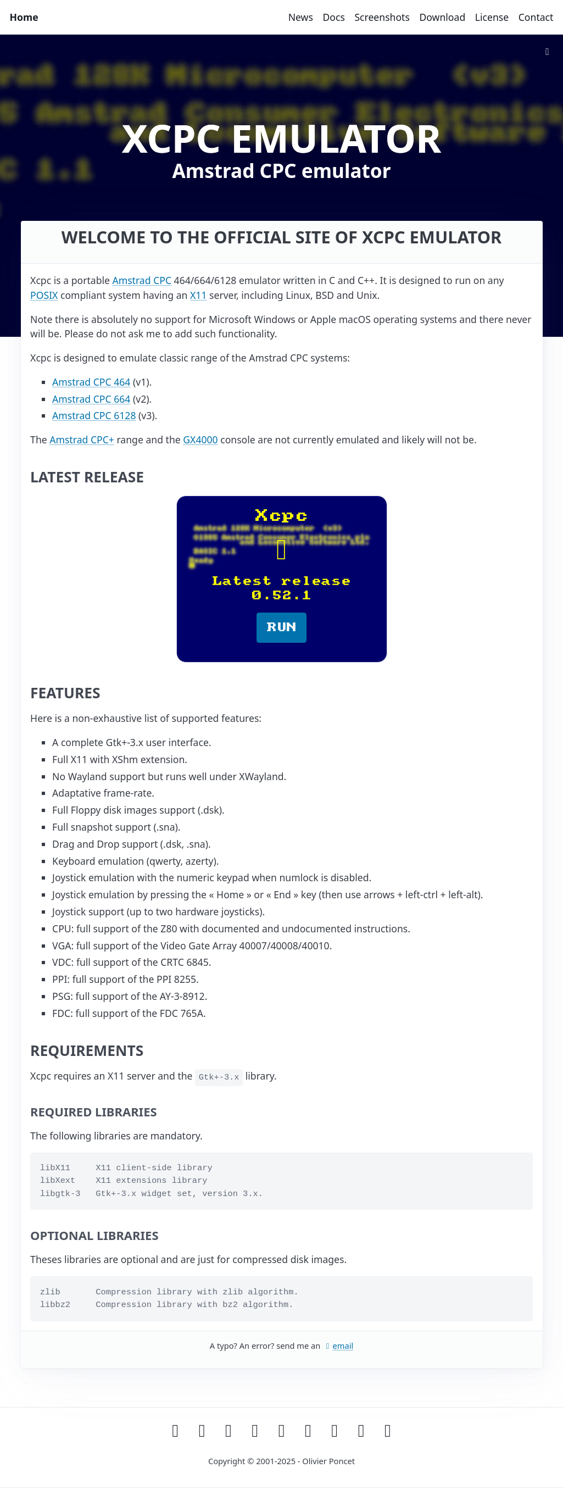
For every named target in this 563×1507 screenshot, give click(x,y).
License (492, 17)
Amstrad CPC (141, 280)
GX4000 (200, 439)
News (300, 17)
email (337, 1345)
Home (24, 17)
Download (442, 17)
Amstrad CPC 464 (91, 381)
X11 (198, 295)
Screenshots (381, 17)
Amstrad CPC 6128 (94, 415)
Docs (333, 17)
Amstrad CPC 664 (91, 398)
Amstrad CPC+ (81, 439)
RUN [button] (282, 627)
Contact (536, 17)
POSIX (44, 295)
